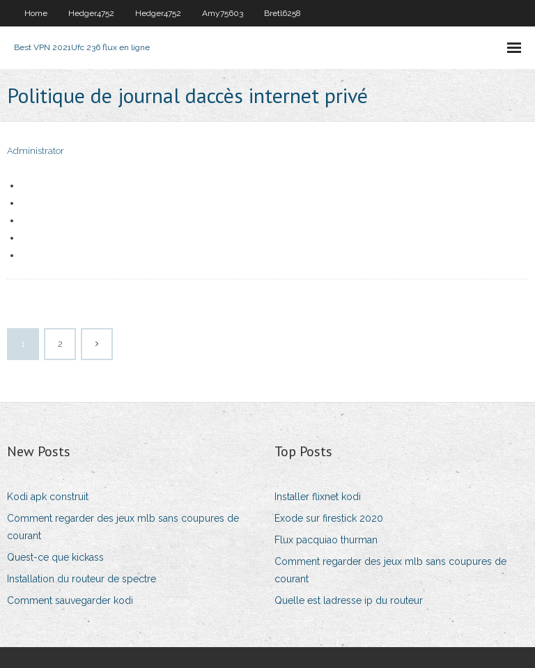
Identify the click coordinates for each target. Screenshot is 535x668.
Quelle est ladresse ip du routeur (348, 600)
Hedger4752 (91, 13)
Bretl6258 (282, 13)
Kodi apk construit (47, 496)
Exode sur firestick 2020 (328, 518)
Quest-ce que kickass (55, 557)
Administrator (35, 151)
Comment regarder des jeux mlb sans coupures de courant (123, 527)
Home (35, 13)
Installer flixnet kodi (317, 496)
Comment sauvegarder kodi (70, 600)
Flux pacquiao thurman (326, 539)
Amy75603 (222, 13)
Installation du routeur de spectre (81, 578)
